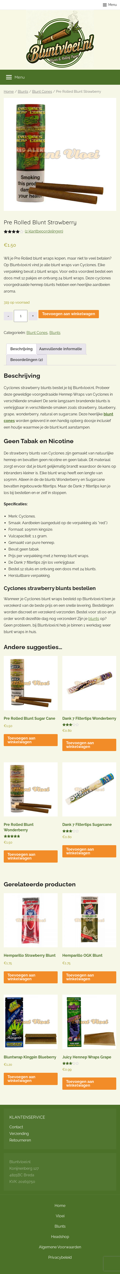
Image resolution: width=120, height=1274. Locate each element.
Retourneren (20, 1140)
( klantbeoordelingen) (44, 231)
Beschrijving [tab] (21, 349)
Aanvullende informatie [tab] (60, 349)
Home (9, 91)
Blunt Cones (42, 91)
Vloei (60, 1216)
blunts (93, 618)
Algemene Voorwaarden (60, 1247)
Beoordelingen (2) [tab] (26, 360)
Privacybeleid (60, 1257)
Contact (16, 1127)
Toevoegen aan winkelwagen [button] (21, 740)
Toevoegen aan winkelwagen (68, 314)
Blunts (23, 91)
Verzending (19, 1133)
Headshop (60, 1236)
